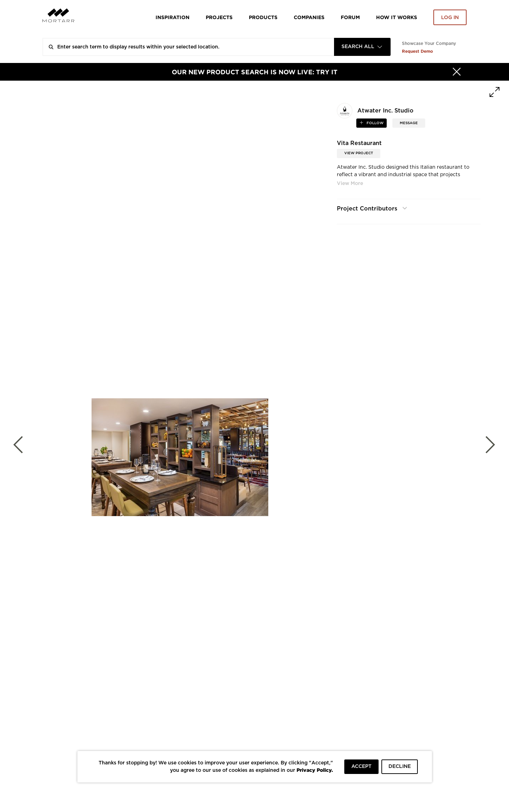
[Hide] (457, 72)
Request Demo (417, 51)
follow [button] (374, 123)
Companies (309, 17)
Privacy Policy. (315, 770)
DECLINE (399, 766)
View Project (358, 153)
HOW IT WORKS (396, 17)
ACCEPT (361, 766)
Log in (450, 17)
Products (263, 17)
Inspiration (172, 17)
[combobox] (362, 47)
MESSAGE (409, 123)
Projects (219, 17)
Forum (350, 17)
